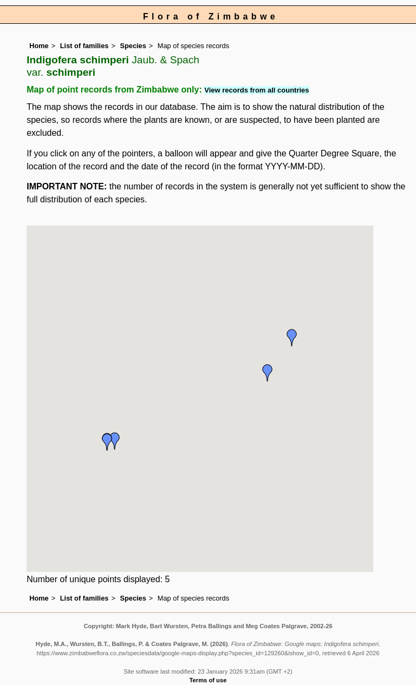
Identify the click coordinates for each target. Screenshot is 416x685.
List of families (84, 46)
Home (39, 46)
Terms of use (208, 680)
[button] (292, 337)
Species (133, 46)
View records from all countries (256, 90)
